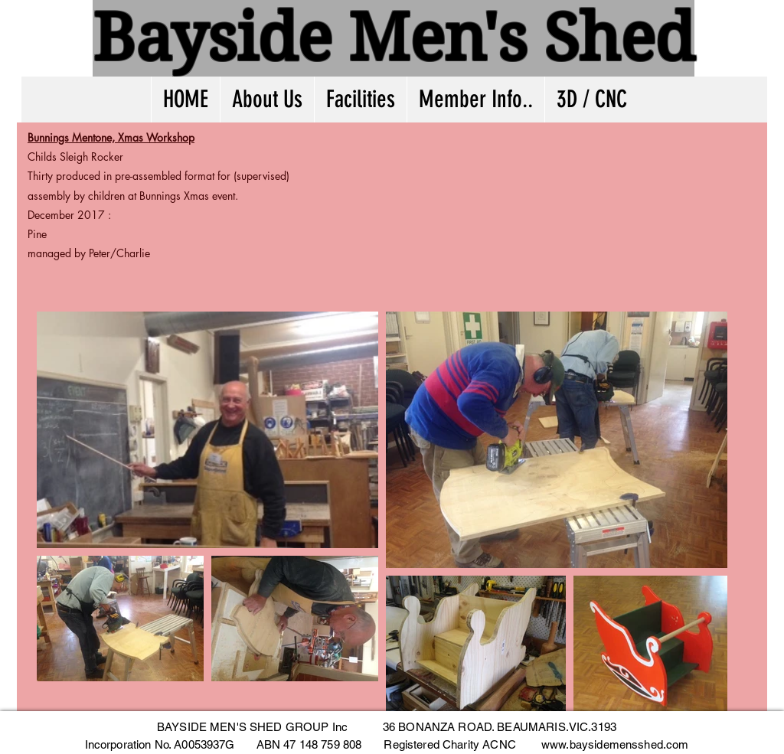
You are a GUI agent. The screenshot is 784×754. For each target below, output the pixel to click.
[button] (475, 99)
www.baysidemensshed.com (614, 744)
